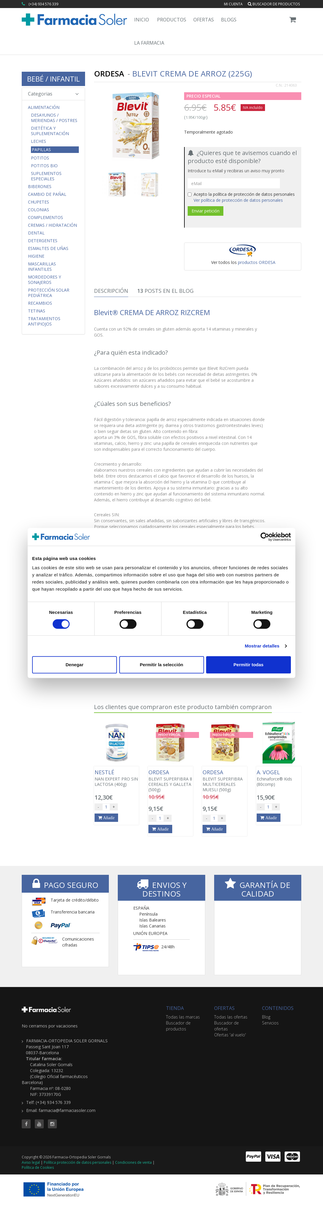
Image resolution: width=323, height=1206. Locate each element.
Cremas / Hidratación (52, 225)
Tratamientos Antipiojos (44, 321)
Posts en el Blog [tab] (165, 290)
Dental (36, 233)
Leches (38, 141)
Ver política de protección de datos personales (238, 200)
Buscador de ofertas (226, 1026)
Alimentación (43, 107)
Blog (266, 1017)
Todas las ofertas (230, 1017)
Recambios (40, 303)
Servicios (270, 1023)
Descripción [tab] (111, 290)
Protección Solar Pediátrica (48, 292)
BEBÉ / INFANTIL (53, 79)
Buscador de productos (274, 4)
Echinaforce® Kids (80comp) (279, 778)
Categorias (53, 93)
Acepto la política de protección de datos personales (241, 197)
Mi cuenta (233, 4)
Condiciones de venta (133, 1162)
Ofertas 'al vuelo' (230, 1035)
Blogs (228, 19)
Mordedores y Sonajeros (44, 279)
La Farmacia (149, 43)
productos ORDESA (256, 262)
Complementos (45, 217)
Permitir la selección (161, 664)
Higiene (36, 256)
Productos (171, 19)
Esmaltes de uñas (48, 248)
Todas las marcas (183, 1017)
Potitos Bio (44, 165)
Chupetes (38, 202)
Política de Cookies (38, 1167)
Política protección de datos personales (77, 1162)
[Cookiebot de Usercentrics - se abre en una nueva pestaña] (265, 536)
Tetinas (36, 311)
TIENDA (175, 1008)
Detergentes (42, 240)
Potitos (40, 158)
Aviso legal (31, 1162)
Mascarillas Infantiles (42, 266)
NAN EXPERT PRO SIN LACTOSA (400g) (117, 778)
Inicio (141, 19)
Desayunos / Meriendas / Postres (54, 117)
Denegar (74, 664)
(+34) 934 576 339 (43, 4)
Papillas (41, 149)
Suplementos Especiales (46, 176)
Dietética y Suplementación (50, 131)
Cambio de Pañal (47, 194)
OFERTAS (224, 1008)
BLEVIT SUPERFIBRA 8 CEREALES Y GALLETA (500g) (170, 780)
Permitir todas (248, 664)
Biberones (39, 186)
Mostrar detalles (262, 645)
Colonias (38, 209)
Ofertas (203, 19)
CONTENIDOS (278, 1008)
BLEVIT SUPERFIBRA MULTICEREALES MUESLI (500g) (225, 780)
